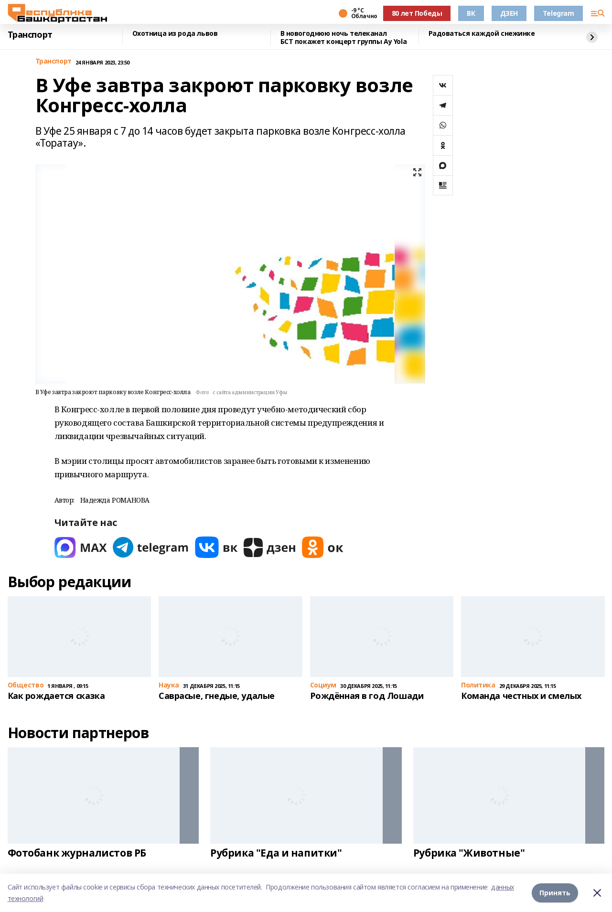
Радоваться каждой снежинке (482, 34)
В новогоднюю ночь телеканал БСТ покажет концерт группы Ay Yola (343, 37)
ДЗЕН (509, 13)
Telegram (558, 13)
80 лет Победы (417, 13)
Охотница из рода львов (175, 34)
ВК (471, 13)
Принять (554, 892)
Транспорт (30, 35)
